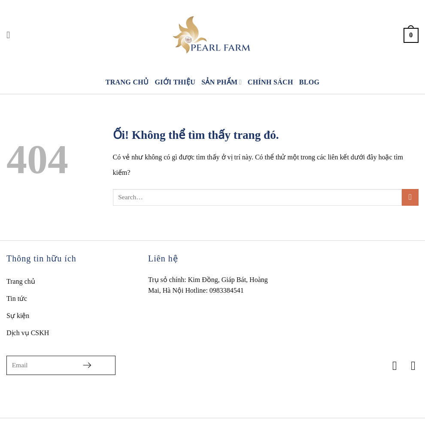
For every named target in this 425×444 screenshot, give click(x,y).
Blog (309, 82)
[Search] (11, 35)
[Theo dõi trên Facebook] (391, 365)
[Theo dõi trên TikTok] (409, 365)
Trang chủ (127, 82)
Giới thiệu (175, 82)
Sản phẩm (221, 82)
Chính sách (270, 82)
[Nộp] (410, 197)
